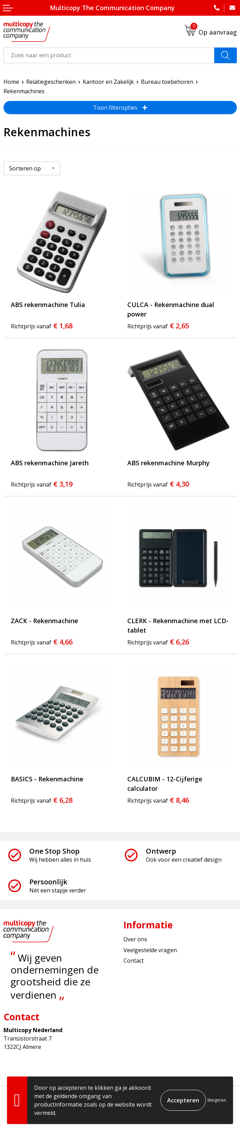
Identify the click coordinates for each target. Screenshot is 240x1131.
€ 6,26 (158, 642)
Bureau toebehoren (167, 82)
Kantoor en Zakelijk (108, 82)
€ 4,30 (158, 484)
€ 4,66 (42, 642)
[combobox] (109, 55)
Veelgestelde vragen (150, 950)
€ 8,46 (158, 800)
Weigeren (216, 1100)
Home (11, 82)
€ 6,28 (42, 800)
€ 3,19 (42, 484)
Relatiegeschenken (51, 82)
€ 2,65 (158, 325)
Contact (133, 960)
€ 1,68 (42, 325)
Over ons (135, 939)
